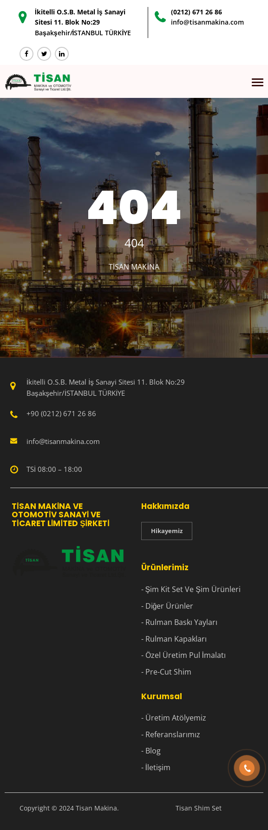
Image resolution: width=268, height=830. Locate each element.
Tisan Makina (134, 267)
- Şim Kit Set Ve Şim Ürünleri (191, 589)
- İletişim (155, 767)
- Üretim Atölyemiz (173, 718)
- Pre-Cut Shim (166, 672)
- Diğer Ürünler (167, 606)
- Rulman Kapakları (174, 639)
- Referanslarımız (170, 734)
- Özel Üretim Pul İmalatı (183, 655)
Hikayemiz (167, 531)
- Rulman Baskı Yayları (179, 622)
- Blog (151, 751)
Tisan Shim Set (199, 808)
